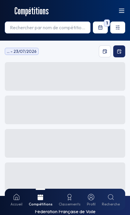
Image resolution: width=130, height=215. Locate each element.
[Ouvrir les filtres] (117, 27)
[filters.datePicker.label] (100, 27)
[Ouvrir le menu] (121, 10)
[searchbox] (47, 27)
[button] (65, 103)
